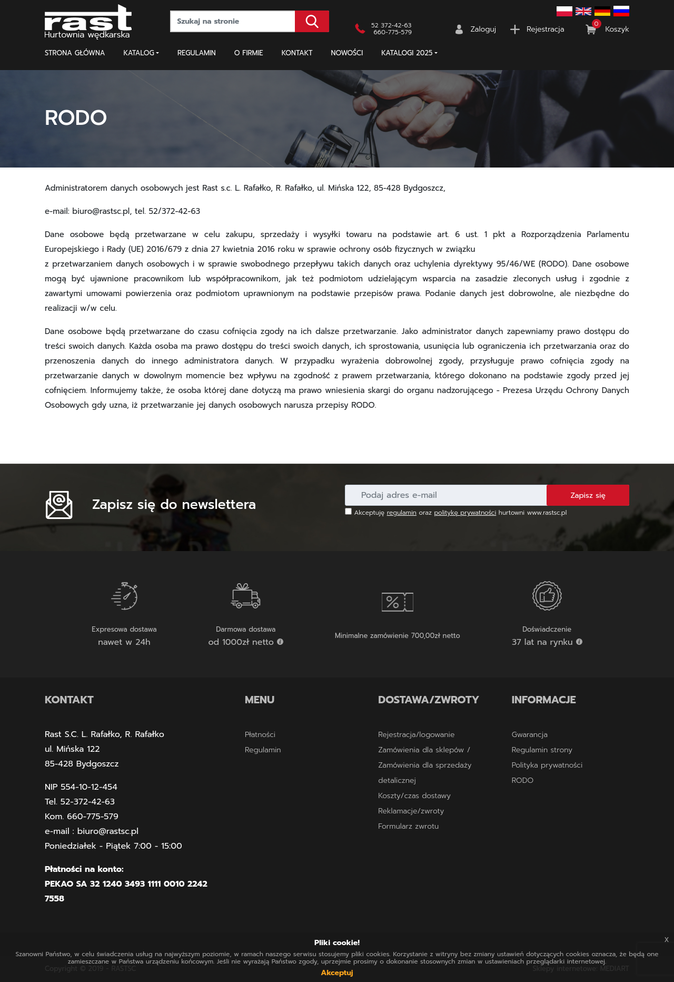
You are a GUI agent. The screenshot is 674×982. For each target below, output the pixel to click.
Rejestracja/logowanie (416, 734)
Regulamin (196, 53)
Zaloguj (484, 29)
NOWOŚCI (347, 53)
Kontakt (297, 53)
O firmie (248, 53)
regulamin (402, 512)
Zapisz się (588, 495)
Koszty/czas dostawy (414, 795)
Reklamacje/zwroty (411, 811)
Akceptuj (337, 972)
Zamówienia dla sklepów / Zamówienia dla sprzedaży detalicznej (424, 765)
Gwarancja (530, 734)
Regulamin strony (542, 749)
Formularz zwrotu (408, 826)
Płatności (260, 734)
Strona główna (75, 53)
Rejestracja (545, 29)
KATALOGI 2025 (406, 53)
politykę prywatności (465, 512)
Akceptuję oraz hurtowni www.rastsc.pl (456, 512)
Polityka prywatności (547, 765)
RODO (522, 780)
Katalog (139, 53)
